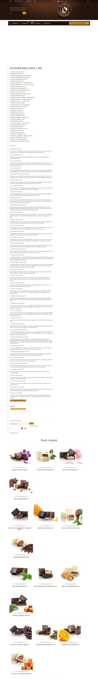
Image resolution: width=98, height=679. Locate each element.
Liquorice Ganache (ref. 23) (65, 205)
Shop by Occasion (36, 21)
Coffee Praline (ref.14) (64, 158)
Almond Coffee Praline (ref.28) (66, 227)
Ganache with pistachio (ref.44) (66, 279)
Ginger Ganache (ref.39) (64, 272)
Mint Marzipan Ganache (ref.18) (66, 174)
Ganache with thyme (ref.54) (65, 310)
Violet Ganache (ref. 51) (64, 304)
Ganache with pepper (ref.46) (65, 377)
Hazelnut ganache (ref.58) (65, 336)
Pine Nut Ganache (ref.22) (65, 197)
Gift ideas (25, 21)
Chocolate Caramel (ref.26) (65, 219)
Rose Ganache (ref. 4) (64, 122)
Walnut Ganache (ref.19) (64, 183)
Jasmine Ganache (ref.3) (64, 116)
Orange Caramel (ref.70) (64, 371)
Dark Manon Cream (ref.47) (65, 286)
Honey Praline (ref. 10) (64, 143)
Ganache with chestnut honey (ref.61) (67, 343)
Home (9, 23)
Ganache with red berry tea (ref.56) (67, 326)
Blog (35, 1)
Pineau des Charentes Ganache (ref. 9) (68, 136)
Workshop (28, 1)
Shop (10, 1)
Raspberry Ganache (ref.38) (65, 266)
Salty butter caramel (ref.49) (65, 383)
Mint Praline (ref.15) (63, 165)
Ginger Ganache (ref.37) (64, 259)
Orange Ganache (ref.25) (64, 212)
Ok (79, 416)
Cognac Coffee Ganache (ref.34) (66, 243)
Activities (47, 21)
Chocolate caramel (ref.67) (65, 365)
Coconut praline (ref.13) (64, 151)
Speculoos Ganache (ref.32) (65, 234)
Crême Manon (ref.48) (64, 295)
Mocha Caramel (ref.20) (64, 190)
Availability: (60, 403)
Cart (80, 8)
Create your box (80, 21)
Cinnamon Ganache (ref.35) (65, 251)
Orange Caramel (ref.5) (64, 390)
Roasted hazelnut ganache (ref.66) (66, 358)
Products (16, 21)
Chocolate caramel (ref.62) (65, 350)
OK (24, 13)
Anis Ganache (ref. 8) (64, 129)
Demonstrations (19, 1)
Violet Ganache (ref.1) (64, 108)
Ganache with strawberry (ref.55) (66, 317)
